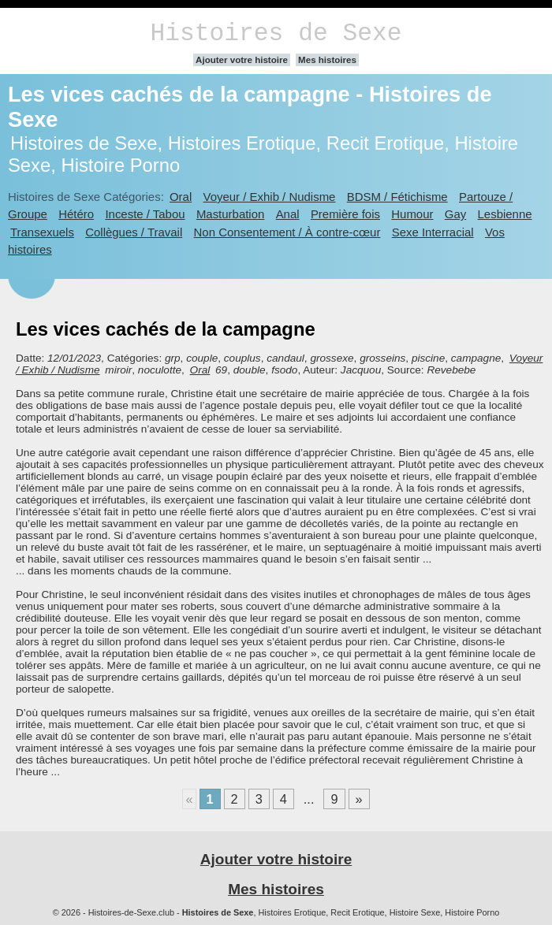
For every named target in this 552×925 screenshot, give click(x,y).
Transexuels (42, 232)
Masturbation (230, 214)
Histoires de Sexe (276, 33)
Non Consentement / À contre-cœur (287, 232)
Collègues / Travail (133, 232)
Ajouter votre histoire (242, 60)
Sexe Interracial (433, 232)
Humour (412, 214)
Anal (288, 214)
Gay (455, 214)
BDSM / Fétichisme (397, 196)
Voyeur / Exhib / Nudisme (269, 196)
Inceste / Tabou (145, 214)
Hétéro (76, 214)
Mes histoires (327, 60)
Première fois (345, 214)
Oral (181, 196)
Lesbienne (505, 214)
